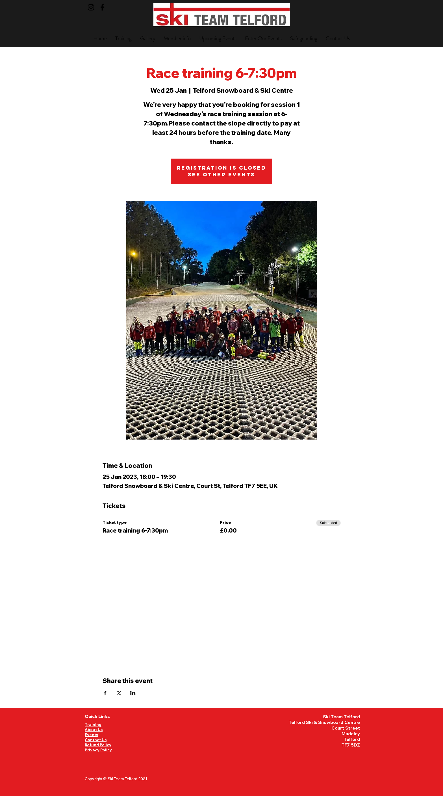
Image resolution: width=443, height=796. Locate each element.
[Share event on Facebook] (105, 693)
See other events (221, 174)
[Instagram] (91, 7)
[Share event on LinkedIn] (133, 693)
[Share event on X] (119, 693)
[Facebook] (102, 7)
